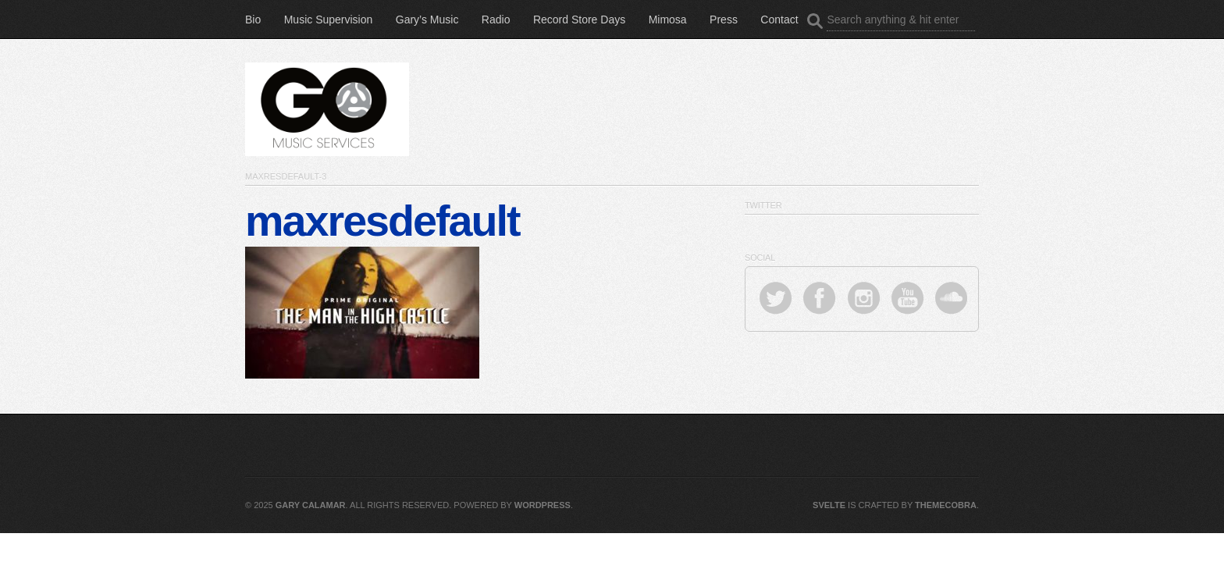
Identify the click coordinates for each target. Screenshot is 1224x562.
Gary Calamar (311, 505)
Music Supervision (328, 19)
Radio (496, 19)
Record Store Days (579, 19)
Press (724, 19)
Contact (779, 19)
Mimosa (668, 19)
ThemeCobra (946, 505)
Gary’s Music (427, 19)
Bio (253, 19)
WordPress (542, 505)
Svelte (829, 505)
